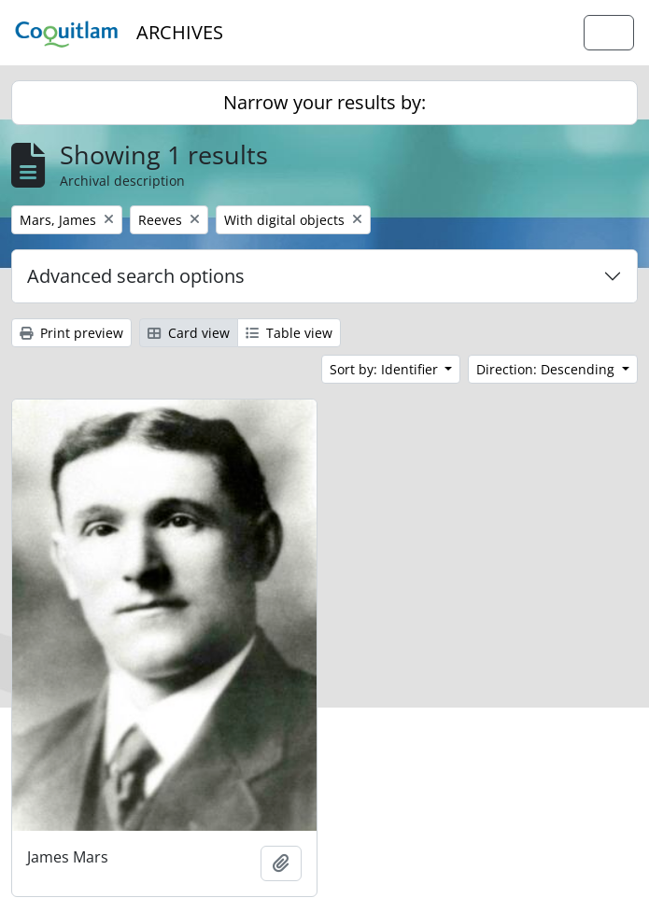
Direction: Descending (547, 369)
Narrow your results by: (324, 102)
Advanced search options (136, 275)
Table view (289, 333)
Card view (189, 333)
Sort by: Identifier (386, 369)
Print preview (71, 333)
